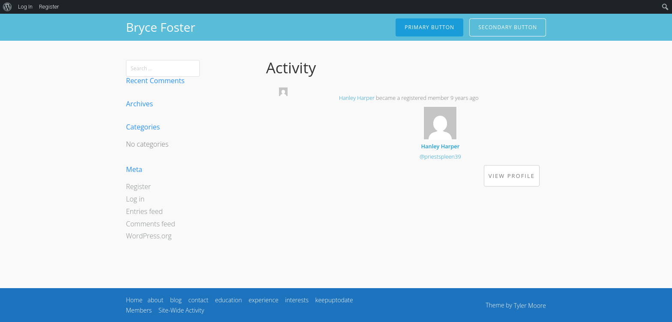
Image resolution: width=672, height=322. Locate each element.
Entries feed (144, 211)
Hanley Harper (357, 98)
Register (138, 186)
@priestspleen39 (440, 156)
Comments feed (150, 224)
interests (297, 300)
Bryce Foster (160, 27)
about (155, 300)
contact (199, 300)
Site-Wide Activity (181, 310)
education (228, 300)
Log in (135, 199)
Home (134, 300)
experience (264, 300)
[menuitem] (7, 7)
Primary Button (429, 27)
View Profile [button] (512, 176)
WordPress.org (148, 236)
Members (139, 310)
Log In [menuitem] (25, 6)
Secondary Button (507, 27)
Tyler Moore (530, 305)
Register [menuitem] (49, 6)
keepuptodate (334, 300)
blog (176, 300)
